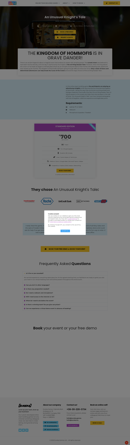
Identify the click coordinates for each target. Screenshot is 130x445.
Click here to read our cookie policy (60, 222)
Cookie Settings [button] (72, 219)
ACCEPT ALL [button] (65, 231)
